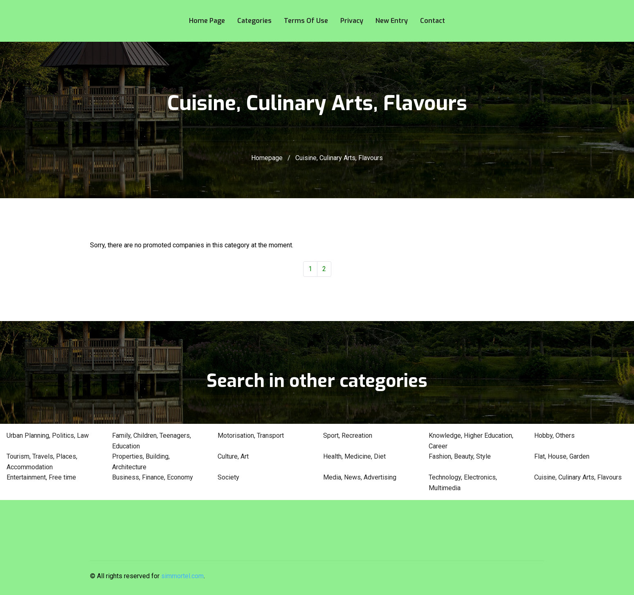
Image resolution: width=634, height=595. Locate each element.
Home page (207, 20)
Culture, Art (233, 456)
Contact (432, 20)
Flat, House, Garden (561, 456)
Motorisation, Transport (251, 435)
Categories (254, 20)
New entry (391, 20)
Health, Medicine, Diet (354, 456)
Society (228, 477)
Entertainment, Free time (41, 477)
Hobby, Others (554, 435)
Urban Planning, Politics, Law (48, 435)
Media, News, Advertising (359, 477)
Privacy (351, 20)
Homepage (267, 158)
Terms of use (306, 20)
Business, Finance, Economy (152, 477)
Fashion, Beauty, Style (460, 456)
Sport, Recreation (347, 435)
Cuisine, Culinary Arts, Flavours (578, 477)
